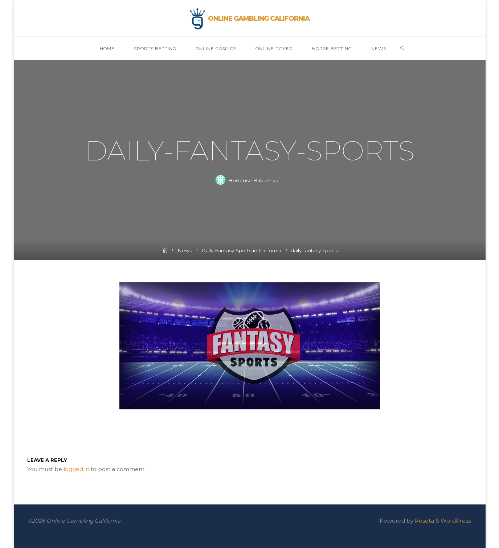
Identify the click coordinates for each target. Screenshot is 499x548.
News (184, 250)
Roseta (423, 520)
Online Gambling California (259, 19)
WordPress (456, 520)
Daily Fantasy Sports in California (241, 250)
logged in (76, 469)
